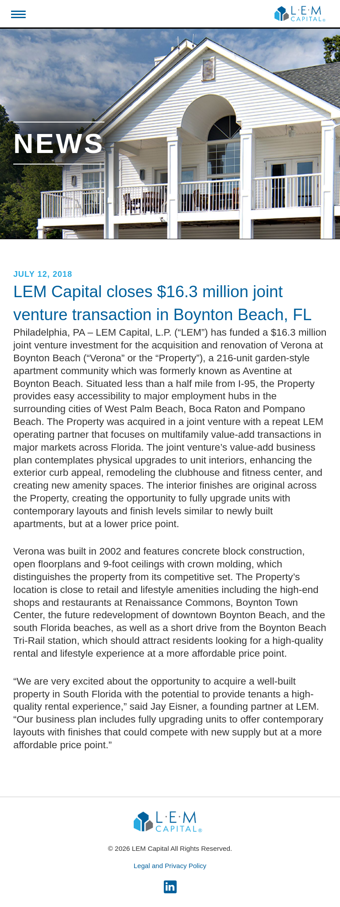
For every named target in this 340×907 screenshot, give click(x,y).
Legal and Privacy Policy (170, 865)
